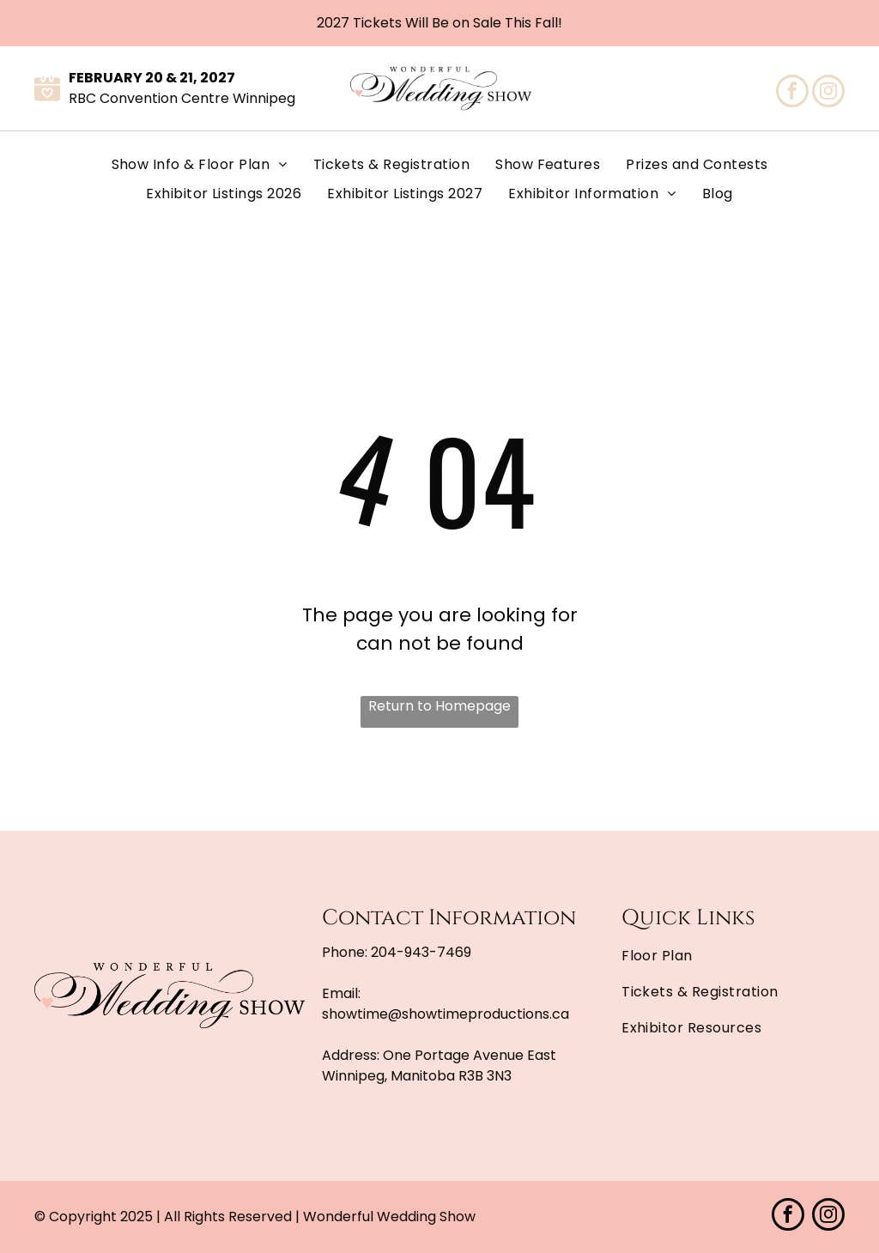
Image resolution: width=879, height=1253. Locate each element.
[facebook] (792, 93)
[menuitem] (199, 164)
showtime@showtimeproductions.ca (445, 1014)
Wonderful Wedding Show (389, 1216)
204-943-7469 (421, 952)
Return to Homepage (439, 706)
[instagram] (828, 93)
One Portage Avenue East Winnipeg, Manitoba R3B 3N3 (439, 1065)
